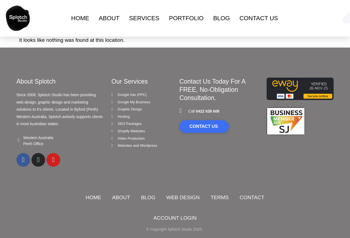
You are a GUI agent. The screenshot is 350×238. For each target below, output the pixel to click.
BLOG (221, 18)
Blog (148, 197)
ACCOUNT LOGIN (175, 218)
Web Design (182, 197)
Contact (252, 197)
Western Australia (38, 138)
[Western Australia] (18, 140)
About (109, 18)
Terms (220, 197)
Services (144, 18)
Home (80, 18)
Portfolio (186, 18)
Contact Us (259, 18)
